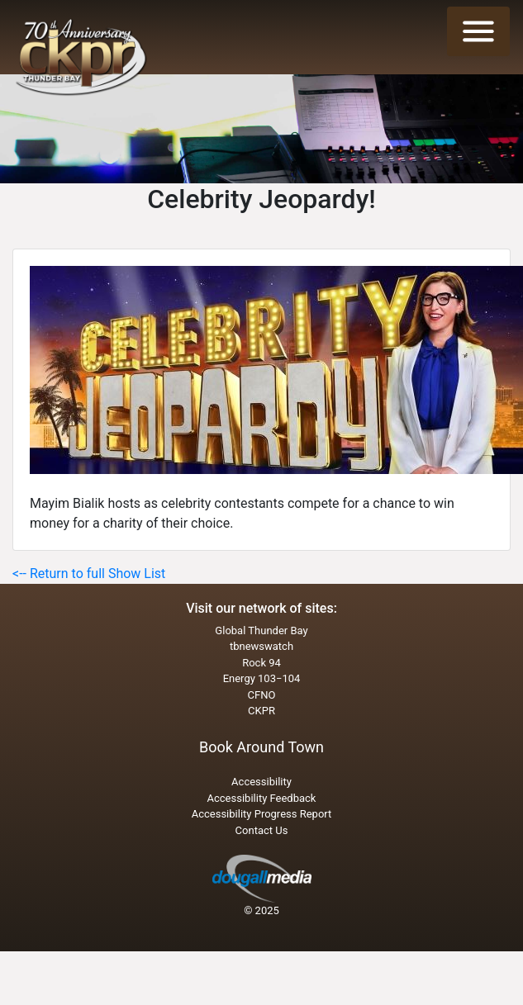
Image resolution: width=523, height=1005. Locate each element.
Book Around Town (261, 747)
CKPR (261, 710)
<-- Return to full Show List (88, 573)
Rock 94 (261, 663)
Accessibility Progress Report (262, 814)
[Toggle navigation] (478, 31)
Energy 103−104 (262, 678)
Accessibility (261, 781)
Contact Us (261, 830)
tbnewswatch (261, 646)
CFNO (262, 695)
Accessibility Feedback (261, 798)
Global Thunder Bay (261, 630)
